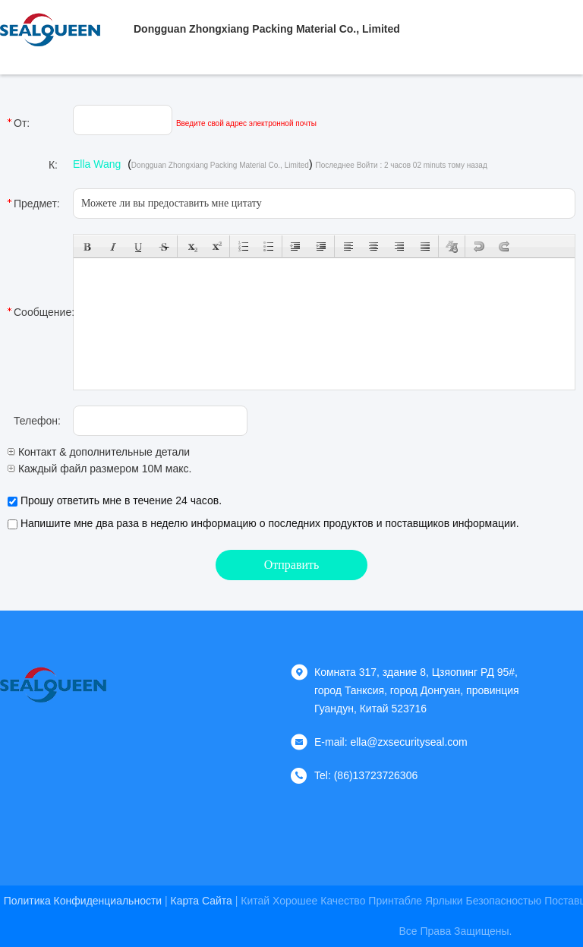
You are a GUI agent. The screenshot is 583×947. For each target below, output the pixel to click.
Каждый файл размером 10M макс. (99, 468)
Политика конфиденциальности (83, 901)
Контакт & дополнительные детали (99, 452)
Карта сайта (201, 901)
